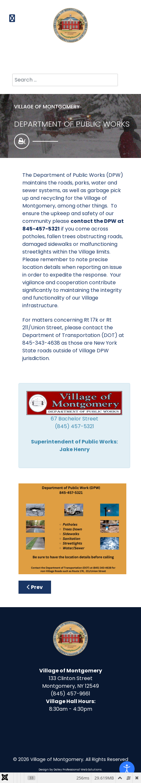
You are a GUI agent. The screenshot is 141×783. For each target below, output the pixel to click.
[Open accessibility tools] (127, 769)
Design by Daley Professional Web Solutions (70, 769)
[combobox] (65, 80)
